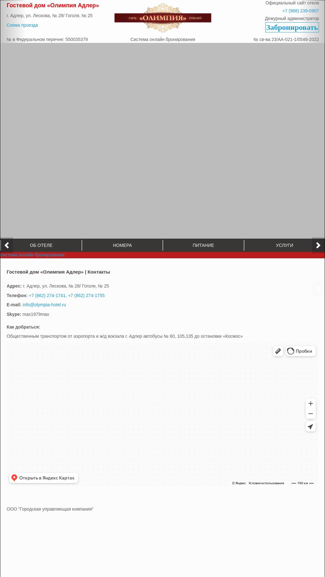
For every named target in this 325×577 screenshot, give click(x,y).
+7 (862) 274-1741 (47, 291)
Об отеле (41, 241)
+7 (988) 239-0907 (300, 10)
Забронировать (292, 27)
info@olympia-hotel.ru (44, 300)
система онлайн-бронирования (32, 251)
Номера (122, 241)
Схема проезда (22, 25)
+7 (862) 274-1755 (86, 291)
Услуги (284, 241)
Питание (203, 241)
